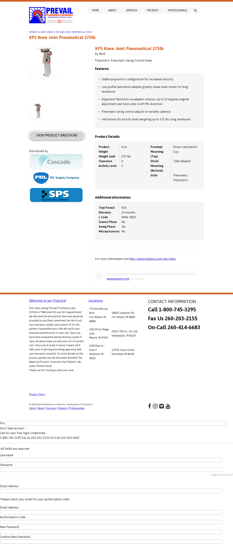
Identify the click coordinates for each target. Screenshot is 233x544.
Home (95, 10)
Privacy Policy (37, 394)
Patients (153, 10)
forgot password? (222, 474)
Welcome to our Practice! (47, 300)
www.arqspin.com (118, 278)
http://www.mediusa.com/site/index (152, 258)
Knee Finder (47, 32)
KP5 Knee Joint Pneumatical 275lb (73, 32)
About (112, 10)
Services (131, 10)
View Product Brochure (56, 135)
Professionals (177, 10)
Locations (95, 300)
